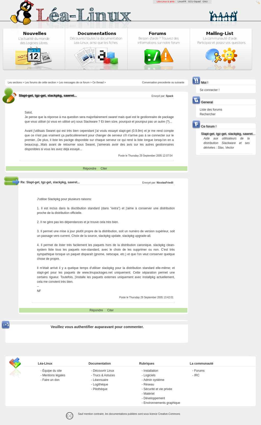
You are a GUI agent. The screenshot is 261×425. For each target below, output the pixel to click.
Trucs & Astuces (104, 375)
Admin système (153, 380)
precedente (164, 82)
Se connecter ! (209, 90)
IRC (197, 375)
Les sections (15, 82)
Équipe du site (52, 370)
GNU (205, 1)
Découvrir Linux (103, 370)
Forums (199, 370)
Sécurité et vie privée (157, 389)
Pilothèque (100, 389)
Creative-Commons (169, 414)
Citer (104, 168)
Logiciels (149, 375)
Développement (154, 398)
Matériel (148, 393)
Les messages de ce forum (74, 82)
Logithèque (100, 384)
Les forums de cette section (40, 82)
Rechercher (208, 114)
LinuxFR (182, 1)
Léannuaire (100, 380)
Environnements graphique (161, 403)
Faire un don (50, 380)
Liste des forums (211, 109)
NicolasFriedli (165, 182)
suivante (179, 82)
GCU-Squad (194, 1)
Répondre (89, 168)
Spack (169, 96)
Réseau (148, 384)
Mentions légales (53, 375)
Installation (150, 370)
